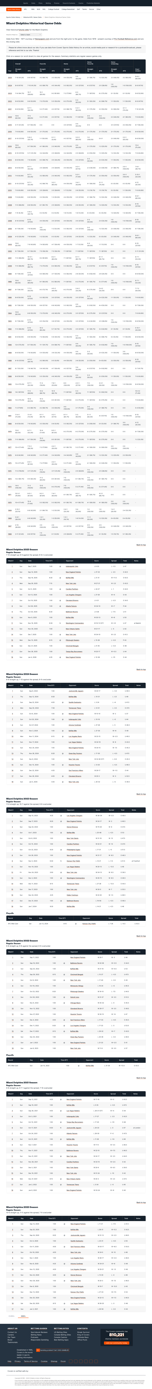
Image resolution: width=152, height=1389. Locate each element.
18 (12, 657)
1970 (10, 502)
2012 (10, 176)
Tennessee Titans (75, 708)
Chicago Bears (75, 1003)
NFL (26, 9)
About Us (12, 1328)
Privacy (18, 1361)
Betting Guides (39, 1328)
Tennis (84, 9)
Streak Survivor (83, 1332)
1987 (10, 368)
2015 (10, 153)
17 (12, 651)
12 (12, 748)
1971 (9, 494)
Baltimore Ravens (72, 612)
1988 (10, 360)
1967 (10, 526)
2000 (10, 266)
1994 (10, 313)
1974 (9, 471)
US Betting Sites (60, 1332)
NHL (44, 9)
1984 (10, 392)
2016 (10, 146)
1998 (10, 282)
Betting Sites (61, 1328)
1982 (10, 408)
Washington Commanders (75, 623)
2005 (10, 229)
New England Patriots (73, 572)
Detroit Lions (74, 997)
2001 (10, 258)
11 (12, 623)
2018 (10, 131)
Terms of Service (30, 1361)
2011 (9, 183)
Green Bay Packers (75, 753)
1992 (10, 329)
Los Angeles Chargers (73, 595)
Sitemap (54, 1361)
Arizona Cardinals (75, 725)
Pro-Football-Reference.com (125, 39)
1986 (10, 376)
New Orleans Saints (73, 629)
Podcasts (34, 1337)
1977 (9, 447)
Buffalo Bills (70, 578)
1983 (10, 400)
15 (12, 640)
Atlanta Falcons (71, 606)
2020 (10, 117)
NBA (32, 9)
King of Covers (83, 1335)
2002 (10, 251)
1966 (10, 534)
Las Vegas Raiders (75, 742)
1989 (10, 353)
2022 (10, 101)
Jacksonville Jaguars (76, 691)
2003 (10, 244)
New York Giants (72, 838)
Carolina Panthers (72, 589)
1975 (10, 463)
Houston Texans (74, 765)
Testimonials (13, 1342)
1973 (10, 479)
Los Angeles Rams (75, 736)
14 (12, 634)
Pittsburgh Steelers (72, 640)
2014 (10, 160)
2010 (10, 190)
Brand (10, 1340)
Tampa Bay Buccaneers (74, 651)
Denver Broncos (72, 827)
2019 (10, 125)
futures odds (23, 30)
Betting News (36, 1335)
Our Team (11, 1337)
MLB (38, 9)
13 (12, 629)
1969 (10, 510)
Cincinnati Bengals (72, 646)
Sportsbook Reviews (39, 1332)
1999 (10, 274)
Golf (78, 9)
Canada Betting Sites (62, 1335)
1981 (9, 416)
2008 (10, 205)
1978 (10, 439)
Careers (11, 1335)
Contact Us (12, 1332)
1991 (9, 337)
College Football (53, 9)
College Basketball (68, 9)
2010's (11, 1316)
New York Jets (71, 583)
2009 (10, 197)
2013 (10, 168)
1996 (10, 297)
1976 (10, 455)
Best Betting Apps (61, 1340)
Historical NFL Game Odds (32, 17)
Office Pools (82, 1340)
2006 (10, 221)
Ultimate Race (82, 1337)
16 (12, 646)
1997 (10, 289)
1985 (10, 384)
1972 (10, 487)
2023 (10, 93)
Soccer (91, 9)
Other (99, 9)
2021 (10, 109)
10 (12, 617)
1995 (10, 305)
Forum (63, 1361)
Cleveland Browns (72, 600)
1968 (10, 518)
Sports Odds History (13, 17)
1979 (10, 431)
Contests (82, 1328)
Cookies (44, 1361)
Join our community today (116, 1343)
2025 (10, 77)
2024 (10, 85)
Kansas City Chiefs (73, 861)
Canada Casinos (60, 1337)
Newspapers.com (42, 39)
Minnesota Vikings (76, 986)
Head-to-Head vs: (12, 35)
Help (9, 1361)
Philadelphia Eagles (73, 849)
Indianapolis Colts (72, 566)
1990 (10, 345)
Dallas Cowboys (72, 895)
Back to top (141, 545)
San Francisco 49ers (76, 770)
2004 (10, 236)
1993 (10, 321)
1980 (10, 424)
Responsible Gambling (40, 1340)
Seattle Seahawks (75, 702)
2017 (10, 138)
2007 (10, 213)
